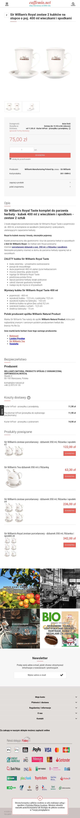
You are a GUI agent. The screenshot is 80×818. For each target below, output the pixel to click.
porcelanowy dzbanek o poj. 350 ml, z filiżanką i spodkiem (39, 247)
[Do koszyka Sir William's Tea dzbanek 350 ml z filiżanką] (69, 476)
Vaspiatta (13, 344)
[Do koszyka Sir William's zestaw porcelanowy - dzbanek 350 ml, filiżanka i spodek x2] (69, 453)
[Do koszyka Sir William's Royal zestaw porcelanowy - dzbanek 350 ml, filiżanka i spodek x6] (69, 545)
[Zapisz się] (61, 675)
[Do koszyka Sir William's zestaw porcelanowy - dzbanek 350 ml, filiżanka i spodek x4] (69, 510)
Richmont (13, 336)
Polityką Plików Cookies (36, 805)
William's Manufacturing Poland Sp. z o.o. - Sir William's (48, 169)
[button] (40, 182)
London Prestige (17, 338)
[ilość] (21, 149)
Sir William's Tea (17, 341)
